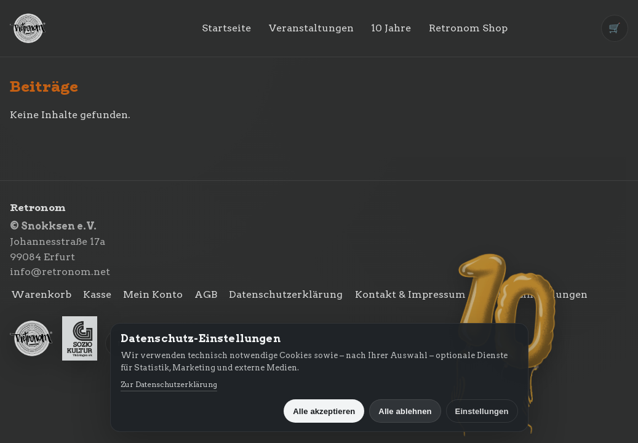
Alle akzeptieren (324, 411)
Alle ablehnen (404, 411)
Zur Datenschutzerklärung (169, 384)
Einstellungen (482, 411)
